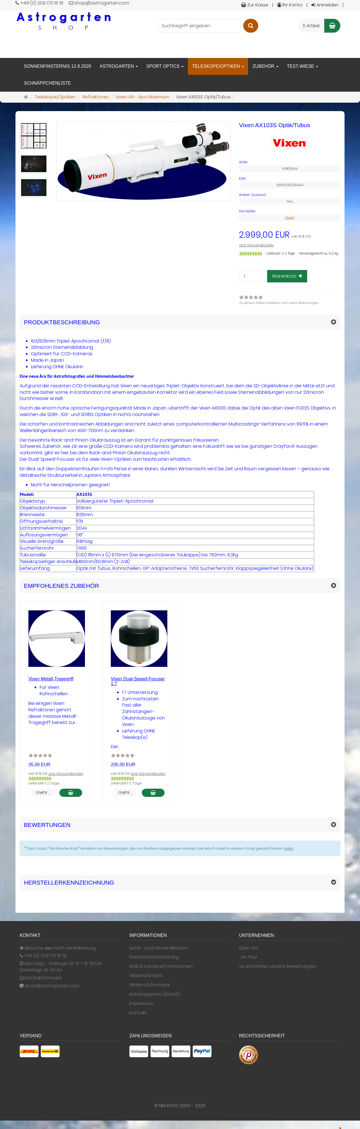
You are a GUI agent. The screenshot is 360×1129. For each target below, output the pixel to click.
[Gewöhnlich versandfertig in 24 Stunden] (250, 253)
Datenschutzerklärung (154, 957)
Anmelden (325, 5)
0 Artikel (311, 26)
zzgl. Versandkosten (256, 245)
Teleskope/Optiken (218, 66)
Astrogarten (119, 66)
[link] (278, 300)
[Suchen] (250, 26)
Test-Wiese (302, 66)
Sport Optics (165, 66)
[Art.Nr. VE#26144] (289, 162)
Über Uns (248, 948)
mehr (289, 848)
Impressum (141, 1003)
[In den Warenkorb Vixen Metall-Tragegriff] (70, 793)
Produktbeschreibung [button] (62, 322)
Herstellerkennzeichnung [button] (69, 882)
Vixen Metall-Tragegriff (50, 678)
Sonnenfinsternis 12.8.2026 (57, 66)
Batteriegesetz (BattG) (154, 994)
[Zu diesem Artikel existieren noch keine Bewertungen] (40, 756)
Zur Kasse (254, 5)
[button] (180, 585)
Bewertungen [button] (47, 825)
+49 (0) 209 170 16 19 (44, 956)
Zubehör (265, 66)
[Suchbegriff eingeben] (200, 26)
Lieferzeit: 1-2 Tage (280, 253)
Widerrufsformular (149, 985)
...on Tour (248, 957)
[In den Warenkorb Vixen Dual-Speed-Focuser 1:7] (153, 793)
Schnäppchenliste (47, 83)
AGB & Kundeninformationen (161, 966)
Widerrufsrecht (146, 976)
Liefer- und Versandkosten (158, 948)
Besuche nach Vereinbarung (58, 948)
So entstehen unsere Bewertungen (277, 966)
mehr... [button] (42, 792)
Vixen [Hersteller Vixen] (289, 217)
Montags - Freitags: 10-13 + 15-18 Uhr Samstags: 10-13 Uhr (61, 967)
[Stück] (252, 276)
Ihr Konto (290, 5)
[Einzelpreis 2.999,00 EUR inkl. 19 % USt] (289, 235)
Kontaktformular (41, 978)
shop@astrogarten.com (52, 986)
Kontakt (138, 1013)
